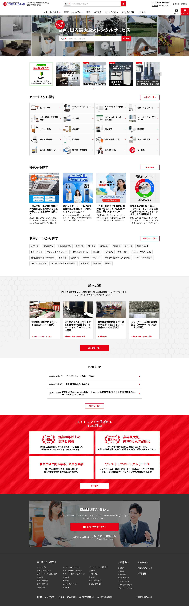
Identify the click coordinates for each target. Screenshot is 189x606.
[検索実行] (123, 3)
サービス (66, 587)
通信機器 (92, 577)
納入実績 (71, 597)
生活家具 (40, 577)
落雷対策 (62, 258)
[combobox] (96, 4)
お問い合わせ (144, 568)
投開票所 (109, 252)
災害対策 (84, 263)
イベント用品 (93, 574)
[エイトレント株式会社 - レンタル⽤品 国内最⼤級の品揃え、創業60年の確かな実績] (14, 4)
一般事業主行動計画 (125, 585)
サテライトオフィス (92, 258)
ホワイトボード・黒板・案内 (47, 574)
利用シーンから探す (45, 597)
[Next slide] (160, 74)
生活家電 (66, 577)
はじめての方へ (86, 597)
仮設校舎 (116, 246)
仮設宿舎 (104, 246)
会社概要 (121, 568)
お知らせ (176, 4)
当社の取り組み (123, 581)
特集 (61, 597)
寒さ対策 (92, 246)
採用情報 (184, 4)
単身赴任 (97, 263)
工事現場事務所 (64, 246)
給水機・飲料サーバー (71, 584)
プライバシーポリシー (126, 588)
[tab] (93, 88)
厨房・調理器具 (42, 584)
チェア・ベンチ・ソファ (71, 567)
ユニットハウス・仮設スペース (74, 574)
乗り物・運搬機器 (95, 584)
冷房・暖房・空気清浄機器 (72, 570)
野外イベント (37, 252)
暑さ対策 (79, 246)
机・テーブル (41, 567)
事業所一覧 (122, 575)
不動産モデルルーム (79, 252)
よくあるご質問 (104, 597)
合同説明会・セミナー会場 (42, 258)
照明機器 (66, 581)
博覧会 (108, 263)
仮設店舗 (128, 246)
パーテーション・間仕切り (98, 567)
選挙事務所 (122, 252)
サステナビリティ (124, 578)
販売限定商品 (41, 587)
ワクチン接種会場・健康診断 (63, 263)
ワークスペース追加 (143, 258)
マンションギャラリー (56, 252)
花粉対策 (75, 258)
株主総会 (97, 252)
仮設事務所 (48, 246)
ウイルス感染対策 (38, 263)
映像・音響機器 (42, 581)
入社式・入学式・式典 (141, 252)
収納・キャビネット (44, 570)
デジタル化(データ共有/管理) (117, 258)
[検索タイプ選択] (67, 4)
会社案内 (122, 562)
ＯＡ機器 (92, 570)
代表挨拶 (121, 571)
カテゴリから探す (45, 562)
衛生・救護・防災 (95, 581)
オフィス (35, 246)
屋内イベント (143, 246)
